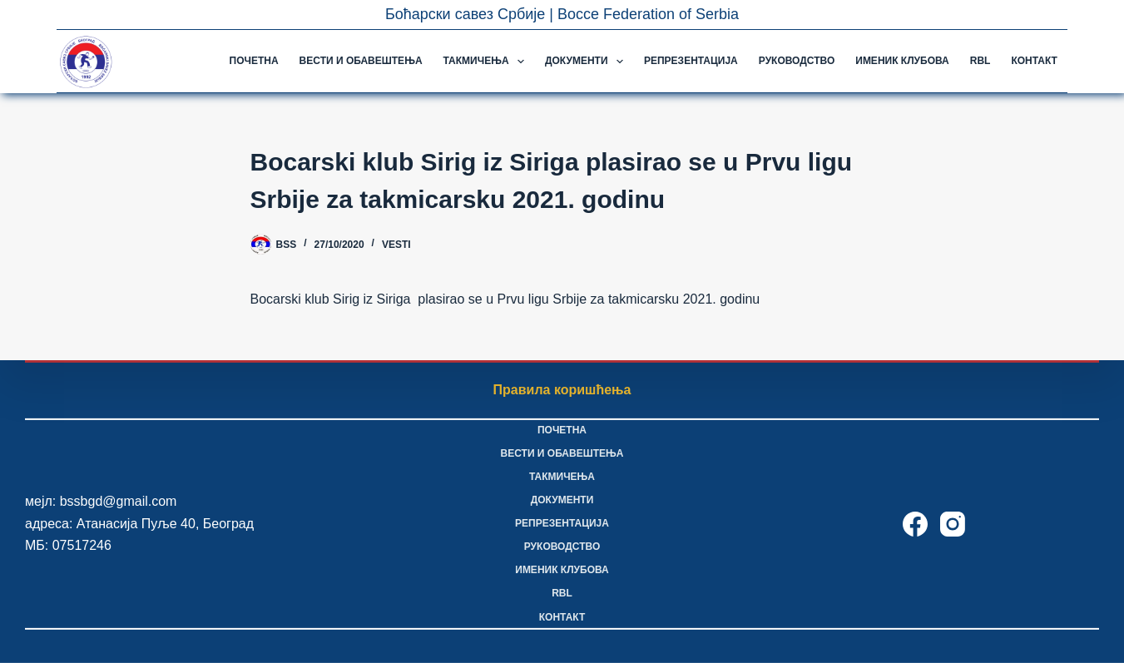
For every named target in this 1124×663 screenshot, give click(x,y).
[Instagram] (952, 524)
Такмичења (487, 62)
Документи (587, 62)
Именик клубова (901, 61)
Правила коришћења (562, 390)
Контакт (1034, 61)
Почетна (254, 61)
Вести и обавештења (361, 61)
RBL (980, 61)
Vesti (396, 244)
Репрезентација (691, 61)
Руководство (796, 61)
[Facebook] (915, 524)
